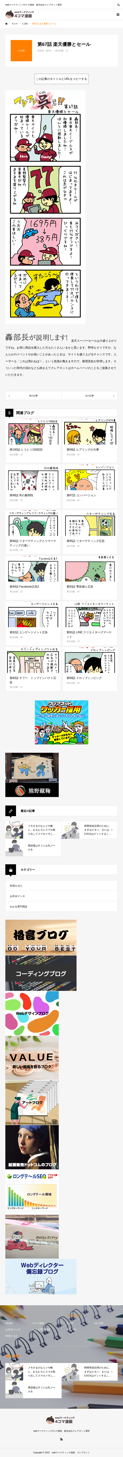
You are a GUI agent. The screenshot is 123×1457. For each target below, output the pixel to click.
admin (48, 50)
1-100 (70, 1323)
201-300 (71, 1329)
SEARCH (118, 4)
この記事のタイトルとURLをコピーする (61, 78)
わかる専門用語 (18, 906)
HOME (9, 1323)
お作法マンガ (17, 896)
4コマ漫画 (38, 1323)
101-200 (98, 1323)
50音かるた (16, 885)
